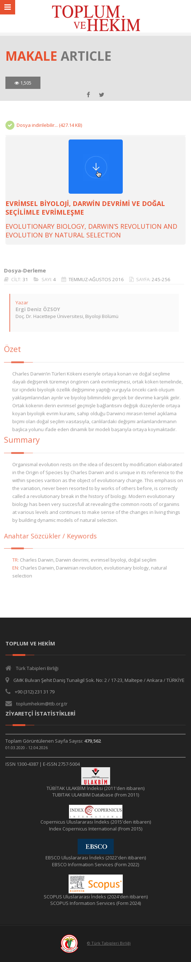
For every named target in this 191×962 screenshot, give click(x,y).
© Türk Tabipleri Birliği (109, 943)
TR (11, 560)
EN (11, 567)
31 (21, 279)
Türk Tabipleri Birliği (37, 668)
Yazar (18, 302)
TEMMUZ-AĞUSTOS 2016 (92, 279)
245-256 (157, 279)
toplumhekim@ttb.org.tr (42, 703)
